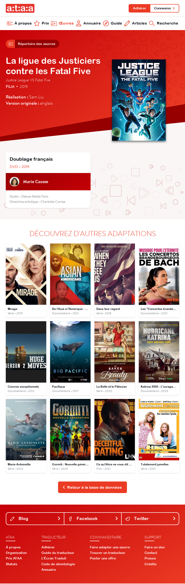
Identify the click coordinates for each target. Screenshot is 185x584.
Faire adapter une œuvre (110, 548)
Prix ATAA (14, 559)
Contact (151, 553)
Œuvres (62, 23)
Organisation (16, 553)
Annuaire (88, 23)
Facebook (93, 519)
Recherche (163, 23)
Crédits (151, 564)
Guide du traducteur (57, 553)
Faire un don (155, 548)
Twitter (151, 519)
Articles (135, 23)
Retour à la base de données (92, 488)
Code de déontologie (58, 564)
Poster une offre (103, 559)
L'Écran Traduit (53, 559)
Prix (41, 23)
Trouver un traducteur (107, 553)
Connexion (164, 8)
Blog (35, 519)
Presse (150, 559)
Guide (112, 23)
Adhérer (139, 8)
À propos (19, 23)
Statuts (11, 564)
